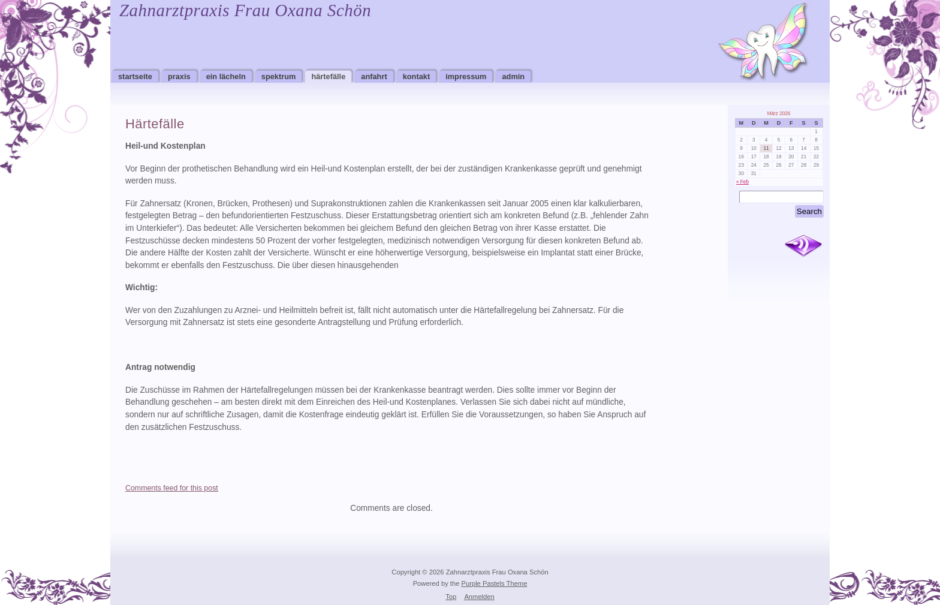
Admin (513, 76)
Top (450, 596)
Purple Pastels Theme (495, 583)
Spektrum (278, 76)
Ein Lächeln (226, 76)
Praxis (179, 76)
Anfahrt (374, 76)
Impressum (465, 76)
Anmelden (479, 596)
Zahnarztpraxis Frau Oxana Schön (245, 10)
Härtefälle (328, 76)
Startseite (135, 76)
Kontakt (416, 76)
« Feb (742, 182)
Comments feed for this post (171, 488)
